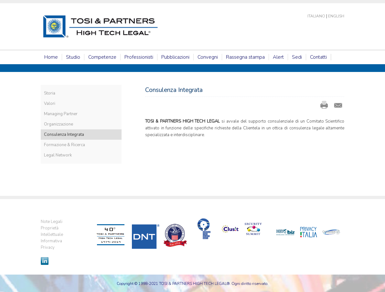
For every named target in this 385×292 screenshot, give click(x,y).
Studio (73, 57)
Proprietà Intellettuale (52, 231)
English (336, 16)
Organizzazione (58, 124)
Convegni (208, 57)
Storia (49, 93)
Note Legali (51, 222)
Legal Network (58, 155)
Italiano (316, 16)
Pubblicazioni (175, 57)
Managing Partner (61, 114)
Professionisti (138, 57)
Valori (49, 103)
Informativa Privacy (51, 244)
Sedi (297, 57)
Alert (278, 57)
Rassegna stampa (245, 57)
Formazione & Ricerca (64, 145)
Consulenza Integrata (64, 134)
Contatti (318, 57)
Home (51, 57)
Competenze (102, 57)
